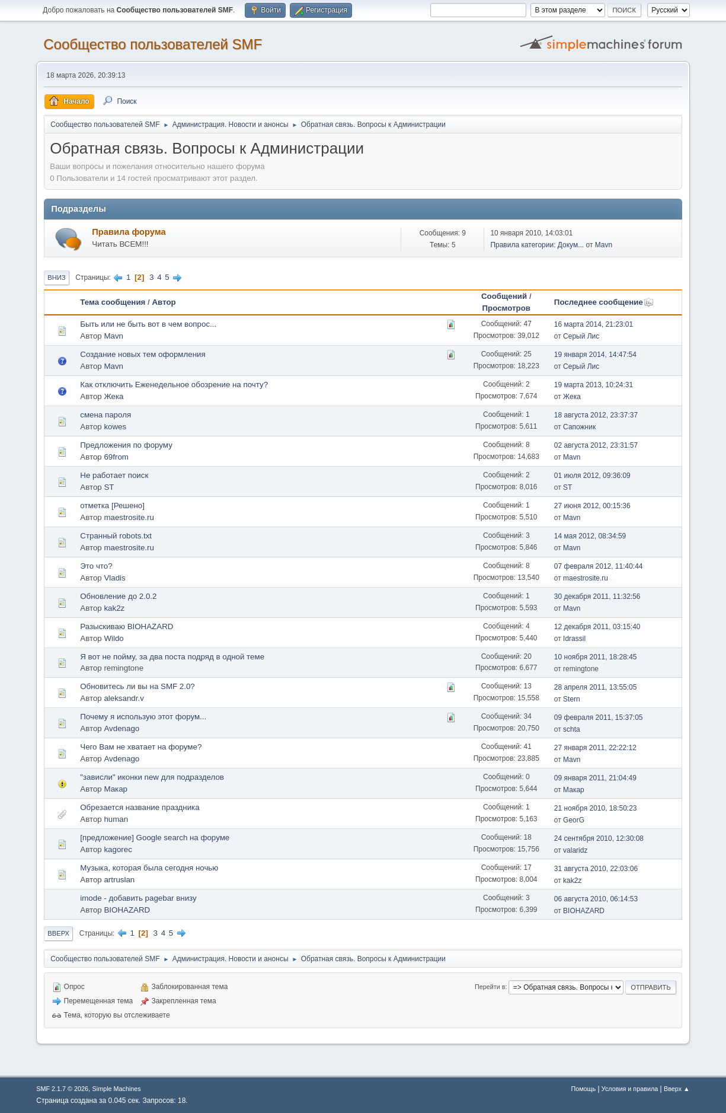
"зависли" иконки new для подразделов (152, 777)
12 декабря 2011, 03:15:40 (597, 627)
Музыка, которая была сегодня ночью (149, 867)
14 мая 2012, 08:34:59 (590, 536)
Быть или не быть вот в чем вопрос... (148, 324)
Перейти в (490, 986)
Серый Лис (581, 336)
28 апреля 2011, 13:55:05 (595, 687)
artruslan (119, 879)
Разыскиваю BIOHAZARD (126, 626)
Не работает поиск (114, 475)
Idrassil (574, 638)
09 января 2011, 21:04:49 (595, 778)
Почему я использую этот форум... (143, 716)
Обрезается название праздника (139, 807)
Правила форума (128, 232)
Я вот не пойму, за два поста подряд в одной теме (172, 656)
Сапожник (579, 427)
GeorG (573, 820)
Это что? (96, 566)
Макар (115, 788)
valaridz (575, 850)
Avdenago (121, 728)
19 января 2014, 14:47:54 (595, 354)
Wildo (113, 638)
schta (571, 729)
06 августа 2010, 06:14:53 (596, 899)
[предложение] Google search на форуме (154, 837)
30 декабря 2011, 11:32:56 (597, 596)
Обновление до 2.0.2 (118, 596)
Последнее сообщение (604, 302)
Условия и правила (630, 1088)
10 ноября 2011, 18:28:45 (595, 657)
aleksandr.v (123, 698)
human (116, 819)
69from (116, 456)
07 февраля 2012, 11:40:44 (598, 566)
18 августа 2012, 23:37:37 (596, 415)
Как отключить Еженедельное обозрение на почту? (174, 384)
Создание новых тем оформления (142, 354)
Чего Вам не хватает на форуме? (141, 746)
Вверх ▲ (677, 1088)
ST (109, 487)
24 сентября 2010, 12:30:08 (599, 838)
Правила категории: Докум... (537, 245)
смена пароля (105, 414)
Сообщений (504, 296)
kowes (115, 426)
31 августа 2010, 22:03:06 (596, 869)
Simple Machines (116, 1088)
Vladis (114, 577)
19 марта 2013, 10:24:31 (593, 385)
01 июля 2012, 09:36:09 (592, 475)
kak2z (114, 608)
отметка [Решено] (112, 505)
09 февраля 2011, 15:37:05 (598, 717)
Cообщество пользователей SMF (152, 44)
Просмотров (506, 308)
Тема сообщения (112, 302)
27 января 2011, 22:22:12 (595, 748)
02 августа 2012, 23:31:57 (596, 445)
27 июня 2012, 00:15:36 (592, 506)
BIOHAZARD (127, 909)
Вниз (56, 277)
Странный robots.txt (116, 535)
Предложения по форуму (126, 445)
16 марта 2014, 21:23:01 (593, 324)
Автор (163, 302)
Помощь (583, 1088)
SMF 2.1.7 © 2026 (62, 1088)
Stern (571, 699)
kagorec (118, 849)
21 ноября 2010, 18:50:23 (595, 808)
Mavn (603, 245)
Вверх (58, 933)
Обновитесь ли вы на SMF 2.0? (137, 686)
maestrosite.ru (128, 517)
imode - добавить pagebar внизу (138, 898)
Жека (113, 396)
